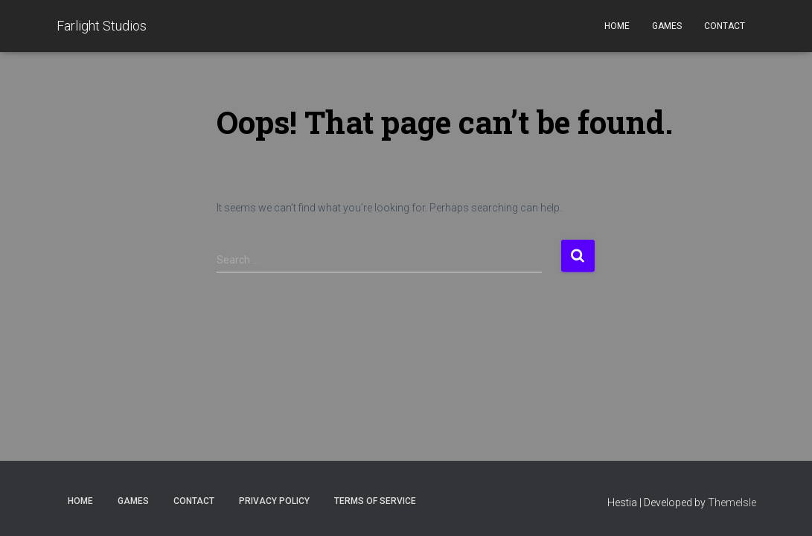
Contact (724, 26)
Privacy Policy (274, 501)
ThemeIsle (732, 502)
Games (667, 26)
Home (617, 26)
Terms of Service (375, 501)
